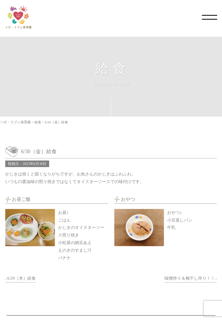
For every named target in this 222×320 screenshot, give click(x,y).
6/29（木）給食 (21, 278)
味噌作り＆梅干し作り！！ (189, 278)
